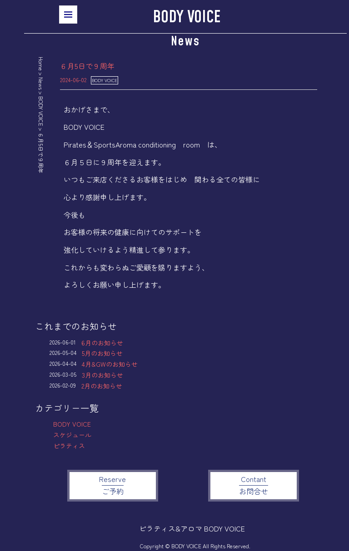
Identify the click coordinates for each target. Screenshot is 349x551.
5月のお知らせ (102, 353)
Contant (253, 485)
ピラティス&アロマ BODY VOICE (192, 528)
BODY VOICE (187, 17)
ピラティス (69, 445)
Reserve (112, 485)
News (41, 83)
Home (41, 64)
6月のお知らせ (102, 342)
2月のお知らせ (101, 385)
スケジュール (72, 434)
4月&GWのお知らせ (110, 364)
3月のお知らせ (102, 374)
